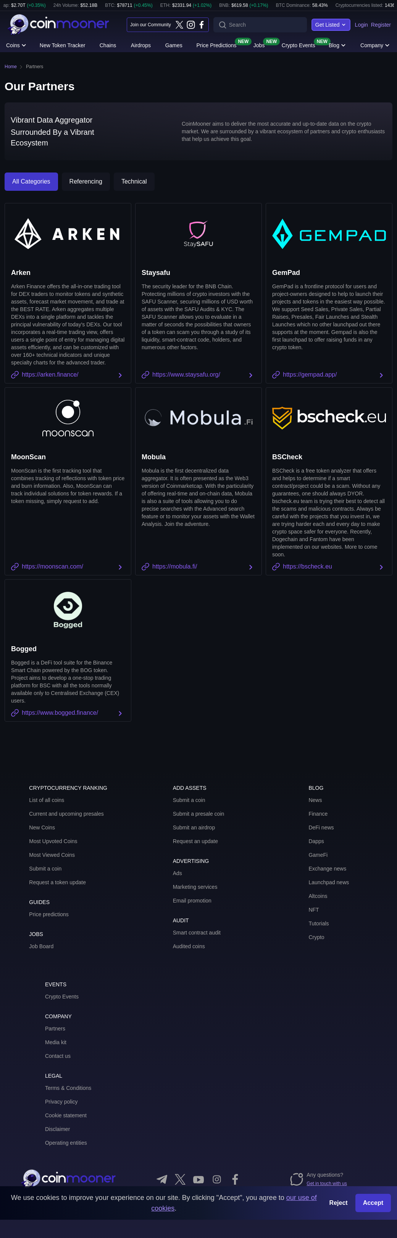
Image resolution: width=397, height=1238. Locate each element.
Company (375, 45)
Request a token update (57, 882)
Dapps (316, 841)
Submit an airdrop (194, 827)
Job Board (41, 946)
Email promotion (192, 901)
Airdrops (141, 45)
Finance (318, 814)
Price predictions (49, 914)
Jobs (259, 45)
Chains (108, 45)
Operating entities (66, 1143)
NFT (313, 910)
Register (381, 25)
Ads (177, 873)
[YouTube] (198, 1179)
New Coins (42, 827)
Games (173, 45)
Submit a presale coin (198, 814)
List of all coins (46, 800)
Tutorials (318, 923)
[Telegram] (162, 1179)
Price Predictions (216, 45)
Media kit (55, 1042)
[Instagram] (190, 24)
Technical (134, 181)
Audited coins (189, 946)
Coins (16, 45)
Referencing (85, 181)
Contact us (58, 1056)
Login (361, 25)
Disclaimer (57, 1129)
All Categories (31, 181)
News (315, 800)
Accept (373, 1203)
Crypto (316, 937)
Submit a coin (45, 869)
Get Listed (331, 25)
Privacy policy (61, 1102)
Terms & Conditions (68, 1088)
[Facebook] (201, 25)
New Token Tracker (63, 45)
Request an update (195, 841)
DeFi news (321, 827)
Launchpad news (328, 882)
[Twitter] (179, 25)
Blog (338, 45)
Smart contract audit (197, 933)
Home (11, 66)
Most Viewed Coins (52, 855)
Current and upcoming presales (66, 814)
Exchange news (327, 869)
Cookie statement (66, 1115)
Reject (338, 1203)
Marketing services (195, 887)
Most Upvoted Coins (53, 841)
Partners (34, 66)
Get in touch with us (327, 1183)
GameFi (318, 855)
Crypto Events (298, 45)
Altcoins (317, 896)
